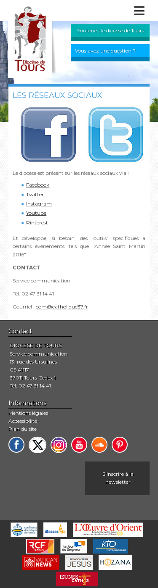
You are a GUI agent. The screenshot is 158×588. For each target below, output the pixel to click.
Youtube (36, 213)
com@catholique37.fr (62, 306)
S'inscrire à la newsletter (118, 478)
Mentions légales (28, 413)
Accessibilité (22, 421)
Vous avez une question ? (105, 50)
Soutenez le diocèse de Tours (110, 30)
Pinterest (37, 222)
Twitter (35, 194)
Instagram (39, 203)
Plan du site (22, 429)
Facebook (37, 185)
